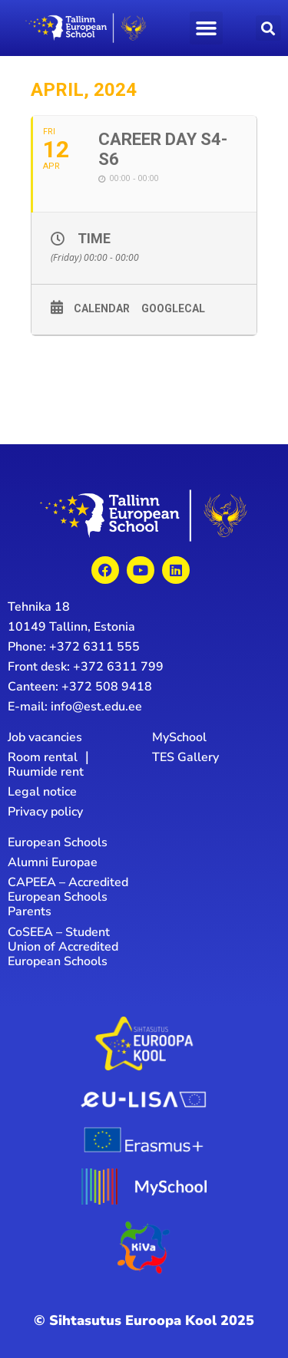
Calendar (102, 308)
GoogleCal (173, 308)
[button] (206, 28)
